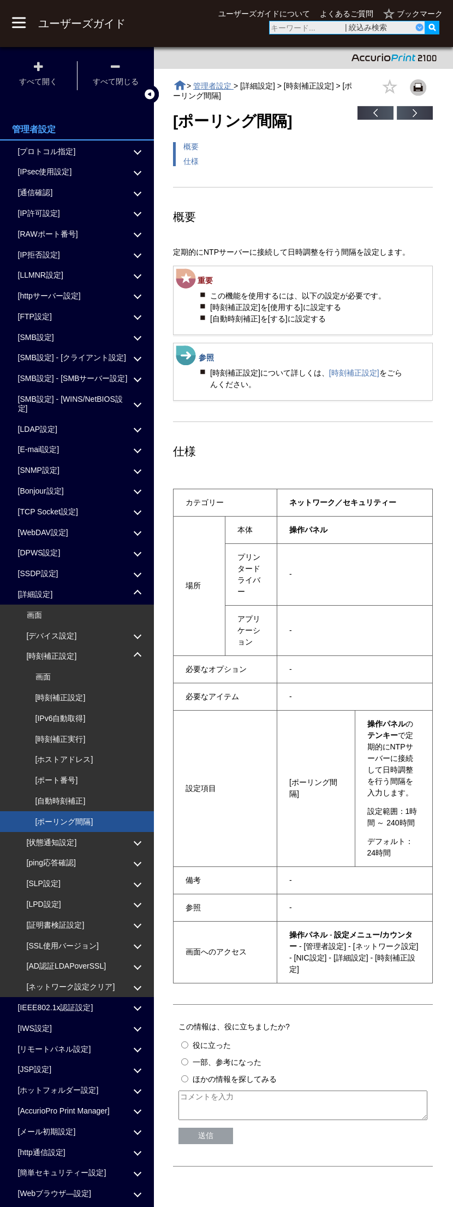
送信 (205, 1140)
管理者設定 (213, 85)
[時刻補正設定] (354, 372)
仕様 (191, 161)
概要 (191, 146)
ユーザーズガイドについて (264, 13)
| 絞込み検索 (366, 27)
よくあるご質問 (346, 13)
